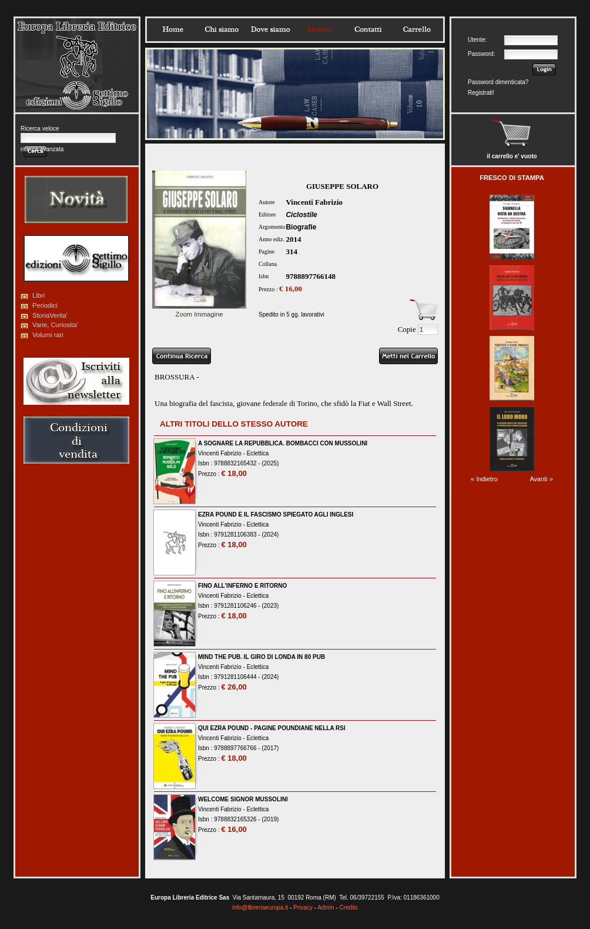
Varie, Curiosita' (55, 324)
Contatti (368, 29)
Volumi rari (47, 334)
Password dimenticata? (498, 82)
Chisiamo (221, 29)
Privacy (303, 907)
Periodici (45, 305)
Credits (348, 907)
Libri (38, 295)
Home (173, 29)
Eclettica (258, 453)
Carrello (417, 29)
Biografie (301, 227)
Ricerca (319, 29)
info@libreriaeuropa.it (260, 907)
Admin (325, 907)
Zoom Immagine (199, 311)
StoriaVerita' (50, 315)
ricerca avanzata (42, 149)
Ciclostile (301, 215)
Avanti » (541, 478)
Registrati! (481, 92)
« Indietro (484, 478)
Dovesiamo (270, 29)
